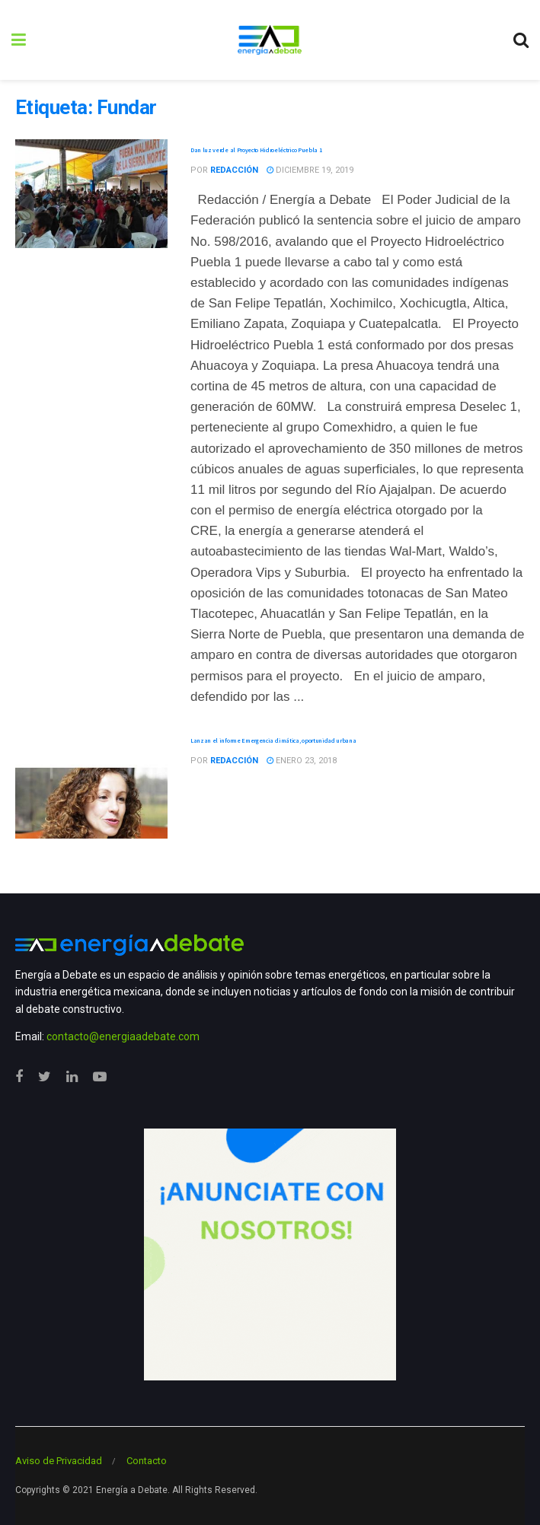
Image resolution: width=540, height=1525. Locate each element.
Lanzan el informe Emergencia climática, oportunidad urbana (273, 740)
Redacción (234, 170)
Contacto (146, 1460)
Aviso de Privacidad (58, 1460)
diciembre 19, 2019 (310, 170)
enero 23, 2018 (302, 761)
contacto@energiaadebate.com (123, 1036)
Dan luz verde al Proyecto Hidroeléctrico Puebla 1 (255, 150)
